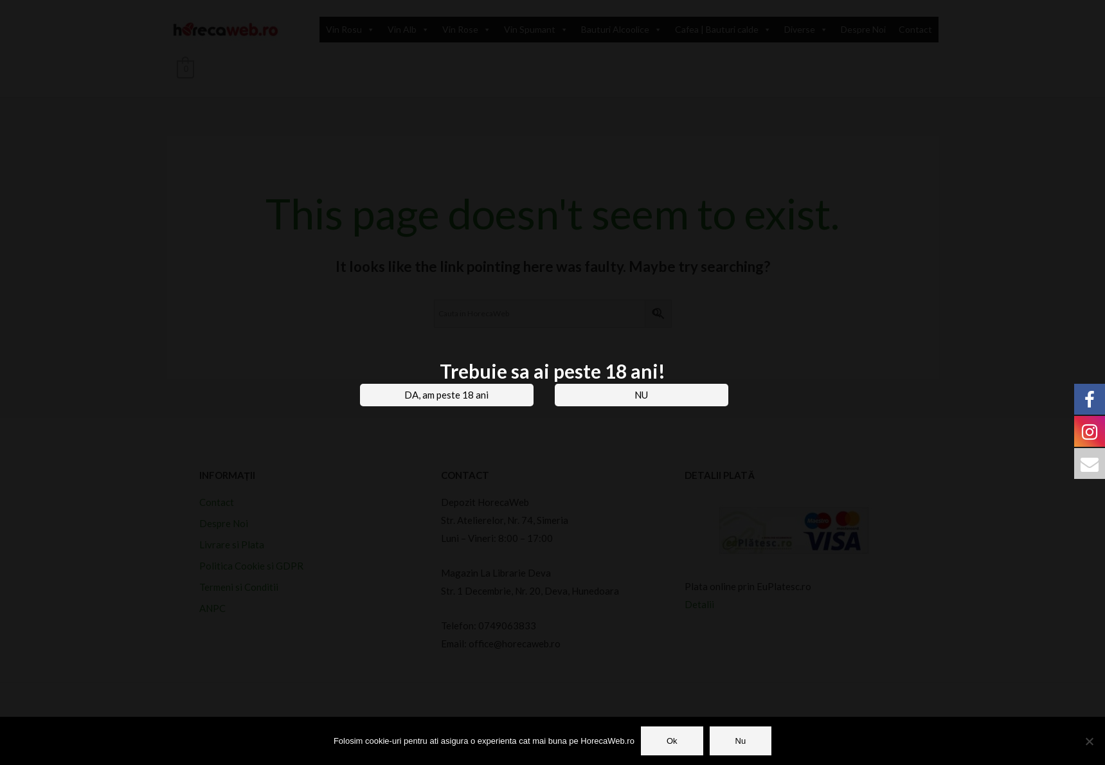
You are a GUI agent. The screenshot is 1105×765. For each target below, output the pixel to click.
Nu (740, 741)
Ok (672, 741)
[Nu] (1089, 741)
